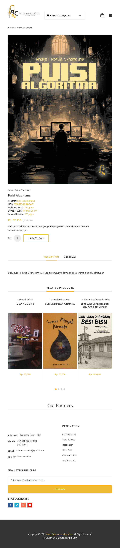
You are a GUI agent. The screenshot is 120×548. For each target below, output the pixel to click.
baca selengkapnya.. (17, 230)
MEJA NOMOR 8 (25, 303)
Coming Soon (69, 434)
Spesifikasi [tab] (70, 256)
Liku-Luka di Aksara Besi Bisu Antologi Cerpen (95, 305)
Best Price (67, 450)
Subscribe (60, 489)
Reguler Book (69, 460)
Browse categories (59, 15)
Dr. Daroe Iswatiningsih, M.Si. (95, 299)
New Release (68, 439)
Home (11, 27)
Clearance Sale (69, 455)
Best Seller (67, 444)
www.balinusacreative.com (59, 534)
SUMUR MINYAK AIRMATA (60, 303)
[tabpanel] (25, 339)
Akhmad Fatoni (25, 299)
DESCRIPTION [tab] (51, 256)
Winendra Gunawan (60, 299)
